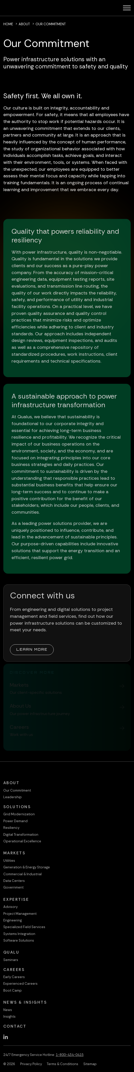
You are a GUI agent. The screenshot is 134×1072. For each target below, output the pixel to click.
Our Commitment (17, 790)
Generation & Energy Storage (26, 867)
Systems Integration (19, 934)
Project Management (20, 913)
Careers (14, 969)
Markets (14, 853)
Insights (9, 1016)
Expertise (16, 899)
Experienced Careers (20, 983)
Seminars (10, 960)
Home (8, 24)
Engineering (12, 920)
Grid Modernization (19, 814)
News (7, 1010)
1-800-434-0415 (70, 1055)
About (24, 24)
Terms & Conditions (62, 1064)
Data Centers (14, 881)
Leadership (12, 797)
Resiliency (11, 827)
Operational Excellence (22, 841)
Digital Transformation (20, 834)
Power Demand (15, 821)
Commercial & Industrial (22, 874)
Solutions (17, 806)
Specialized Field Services (24, 927)
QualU (11, 952)
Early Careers (14, 977)
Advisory (10, 907)
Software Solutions (18, 940)
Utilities (9, 860)
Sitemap (90, 1064)
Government (13, 887)
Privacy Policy (31, 1064)
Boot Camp (12, 990)
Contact (15, 1026)
